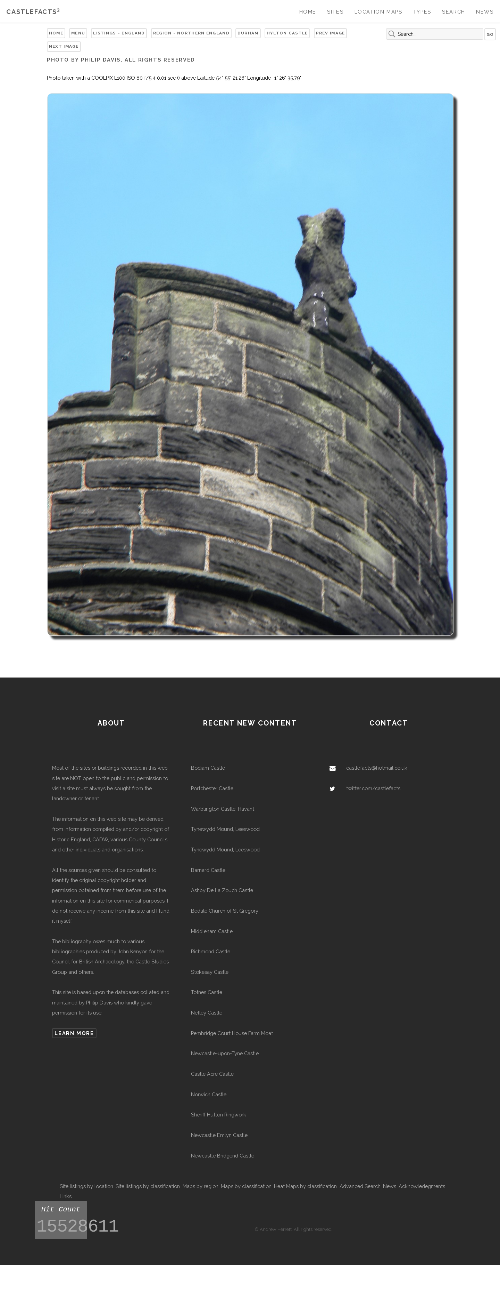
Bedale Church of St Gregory (224, 911)
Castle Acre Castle (212, 1074)
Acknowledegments (422, 1186)
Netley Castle (206, 1013)
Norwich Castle (208, 1094)
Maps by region (200, 1186)
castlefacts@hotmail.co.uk (376, 768)
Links (66, 1196)
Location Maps (378, 12)
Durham (248, 33)
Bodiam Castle (208, 768)
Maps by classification (246, 1186)
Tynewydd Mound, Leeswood (225, 829)
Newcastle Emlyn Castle (219, 1135)
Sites (335, 12)
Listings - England (119, 33)
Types (422, 12)
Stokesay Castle (209, 972)
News (484, 12)
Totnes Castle (206, 992)
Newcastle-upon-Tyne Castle (225, 1053)
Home (307, 12)
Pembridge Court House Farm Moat (232, 1033)
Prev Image (330, 33)
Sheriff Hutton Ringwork (218, 1114)
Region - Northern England (191, 33)
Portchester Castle (212, 788)
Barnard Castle (208, 870)
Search (453, 12)
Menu (78, 33)
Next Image (64, 46)
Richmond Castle (210, 951)
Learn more (74, 1033)
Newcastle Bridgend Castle (222, 1156)
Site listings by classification (148, 1186)
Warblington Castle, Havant (222, 809)
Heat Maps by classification (305, 1186)
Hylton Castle (287, 33)
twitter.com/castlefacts (373, 788)
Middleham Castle (212, 931)
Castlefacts (33, 11)
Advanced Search (360, 1186)
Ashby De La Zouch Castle (222, 890)
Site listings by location (86, 1186)
